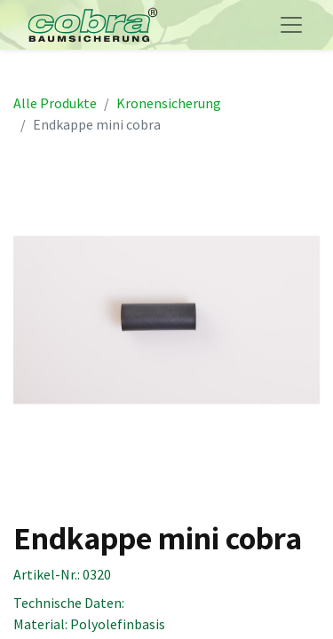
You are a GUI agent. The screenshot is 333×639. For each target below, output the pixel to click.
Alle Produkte (55, 103)
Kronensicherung (168, 103)
